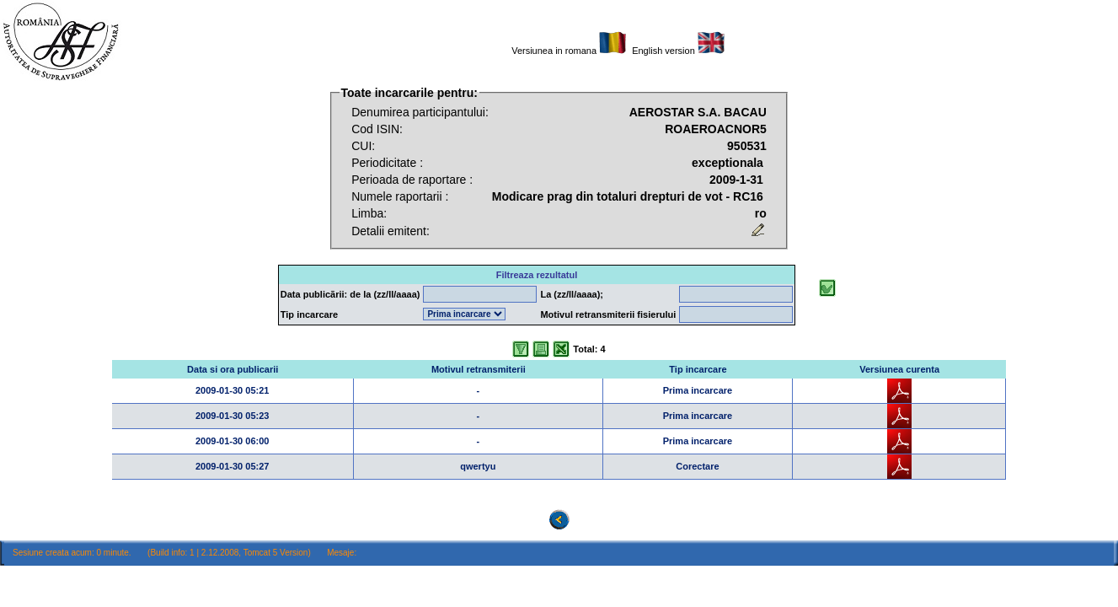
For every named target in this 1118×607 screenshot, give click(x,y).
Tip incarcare (697, 369)
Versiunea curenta (899, 369)
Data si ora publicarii (232, 369)
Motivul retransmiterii (478, 369)
